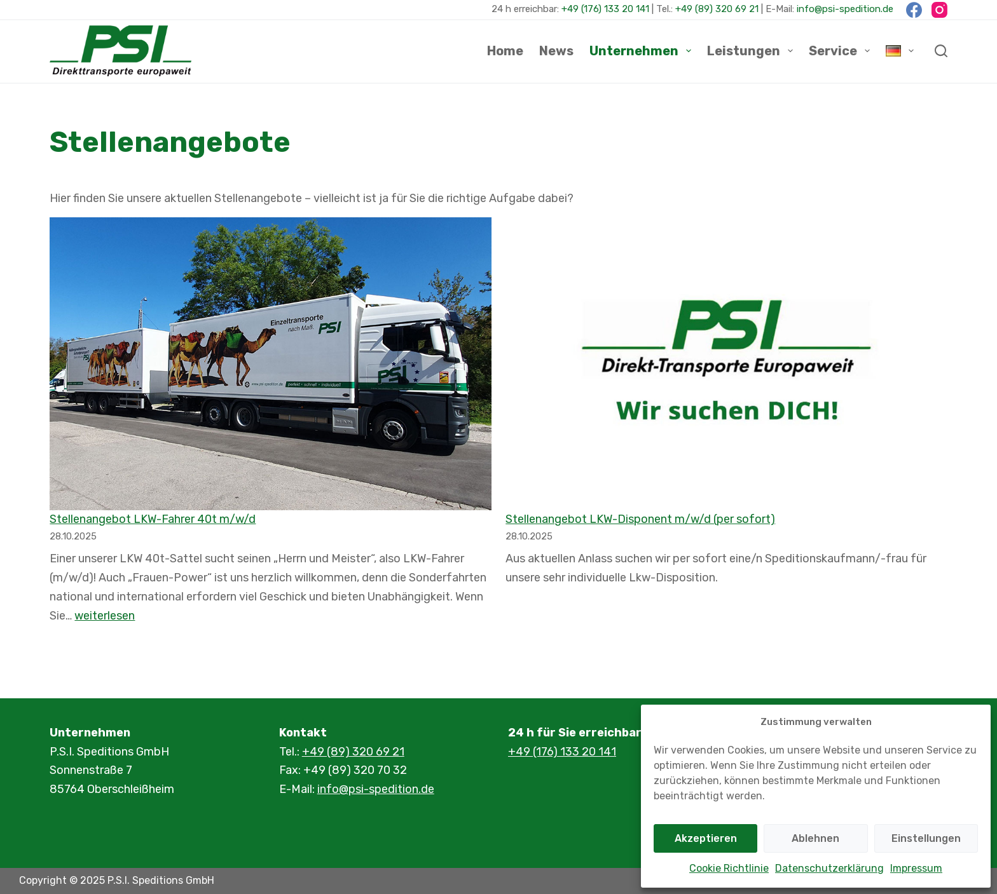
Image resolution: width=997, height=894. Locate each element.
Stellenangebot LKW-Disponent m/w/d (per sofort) (640, 519)
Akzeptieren (706, 838)
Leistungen (752, 50)
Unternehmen (642, 50)
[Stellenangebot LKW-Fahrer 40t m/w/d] (270, 363)
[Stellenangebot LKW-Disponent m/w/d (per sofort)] (726, 363)
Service (842, 50)
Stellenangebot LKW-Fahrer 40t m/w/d (153, 519)
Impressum (916, 868)
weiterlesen (104, 616)
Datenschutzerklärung (829, 868)
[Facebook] (914, 10)
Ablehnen (815, 838)
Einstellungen (926, 838)
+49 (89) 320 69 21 (717, 9)
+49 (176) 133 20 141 (605, 9)
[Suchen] (941, 50)
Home (505, 50)
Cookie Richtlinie (729, 868)
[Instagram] (939, 10)
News (556, 50)
